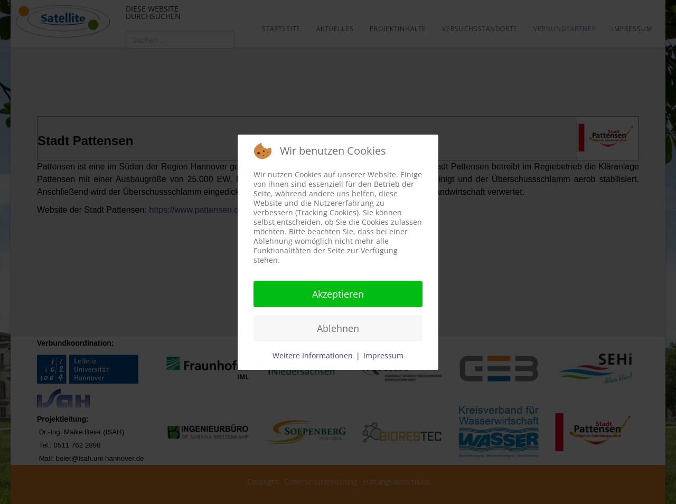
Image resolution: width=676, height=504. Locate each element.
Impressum (383, 355)
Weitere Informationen (313, 355)
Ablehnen (338, 328)
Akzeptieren (338, 294)
